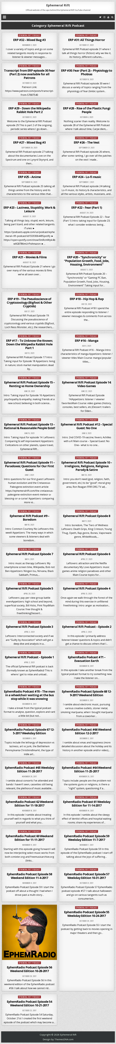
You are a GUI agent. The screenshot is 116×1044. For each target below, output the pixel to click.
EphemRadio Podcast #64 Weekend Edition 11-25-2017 (86, 769)
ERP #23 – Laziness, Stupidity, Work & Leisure (29, 209)
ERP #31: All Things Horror (86, 40)
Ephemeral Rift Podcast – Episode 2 (86, 627)
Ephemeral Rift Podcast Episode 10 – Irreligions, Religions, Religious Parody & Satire (86, 466)
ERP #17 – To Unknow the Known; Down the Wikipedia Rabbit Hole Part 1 (29, 344)
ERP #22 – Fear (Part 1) (86, 207)
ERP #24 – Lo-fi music (86, 177)
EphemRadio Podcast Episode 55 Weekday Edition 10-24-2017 (86, 914)
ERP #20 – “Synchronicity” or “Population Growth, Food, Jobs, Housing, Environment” (86, 260)
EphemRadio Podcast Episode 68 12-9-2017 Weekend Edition (86, 693)
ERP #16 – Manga (86, 341)
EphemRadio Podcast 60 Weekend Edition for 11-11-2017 (29, 838)
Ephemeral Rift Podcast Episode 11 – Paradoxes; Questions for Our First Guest (29, 466)
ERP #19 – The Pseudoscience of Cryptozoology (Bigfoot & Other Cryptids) (29, 302)
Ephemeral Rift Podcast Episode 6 (86, 554)
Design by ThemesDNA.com (58, 1039)
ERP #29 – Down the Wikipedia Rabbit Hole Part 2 (29, 110)
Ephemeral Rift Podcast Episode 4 (86, 588)
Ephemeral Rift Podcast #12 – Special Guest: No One (86, 426)
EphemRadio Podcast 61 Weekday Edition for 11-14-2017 (86, 803)
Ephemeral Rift (58, 5)
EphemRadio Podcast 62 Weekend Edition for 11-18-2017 (29, 803)
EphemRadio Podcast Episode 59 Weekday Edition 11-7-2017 (86, 838)
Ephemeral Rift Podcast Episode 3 (29, 627)
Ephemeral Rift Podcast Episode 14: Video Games (86, 384)
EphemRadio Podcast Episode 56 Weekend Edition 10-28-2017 (29, 969)
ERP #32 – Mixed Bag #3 (29, 40)
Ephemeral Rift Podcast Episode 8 (86, 516)
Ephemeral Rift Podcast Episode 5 (29, 588)
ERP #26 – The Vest (86, 142)
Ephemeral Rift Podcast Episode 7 (29, 554)
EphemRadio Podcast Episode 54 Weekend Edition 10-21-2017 (29, 1003)
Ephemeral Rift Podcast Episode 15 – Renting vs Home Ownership (29, 384)
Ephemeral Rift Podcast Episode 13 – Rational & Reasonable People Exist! (29, 426)
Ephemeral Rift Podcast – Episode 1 (29, 657)
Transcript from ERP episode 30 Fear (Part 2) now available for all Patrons (29, 74)
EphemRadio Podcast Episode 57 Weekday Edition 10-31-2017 (86, 876)
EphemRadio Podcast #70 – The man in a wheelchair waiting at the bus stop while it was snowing (29, 695)
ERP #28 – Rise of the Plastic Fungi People (86, 110)
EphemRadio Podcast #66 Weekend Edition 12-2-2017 (86, 731)
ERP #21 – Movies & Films (29, 257)
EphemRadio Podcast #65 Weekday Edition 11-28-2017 (29, 769)
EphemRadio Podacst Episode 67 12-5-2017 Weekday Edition (29, 731)
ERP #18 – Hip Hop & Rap (87, 299)
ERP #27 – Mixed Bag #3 (29, 142)
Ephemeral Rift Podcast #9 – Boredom (29, 518)
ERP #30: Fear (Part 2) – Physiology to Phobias (86, 72)
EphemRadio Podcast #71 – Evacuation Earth (86, 659)
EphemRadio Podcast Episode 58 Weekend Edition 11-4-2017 (29, 876)
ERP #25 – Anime (29, 177)
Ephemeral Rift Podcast (29, 35)
